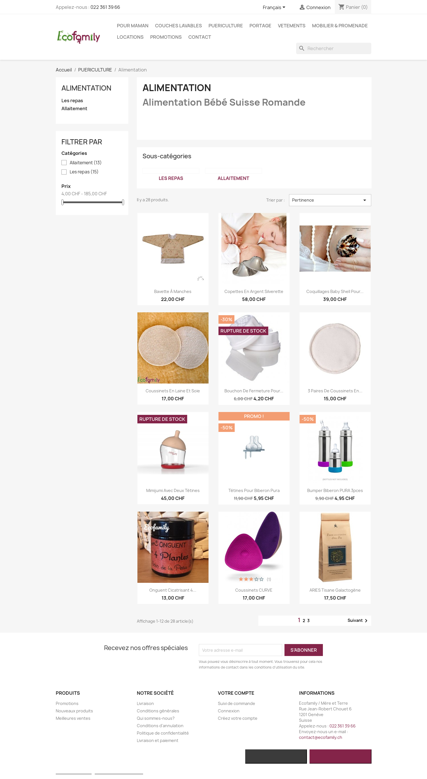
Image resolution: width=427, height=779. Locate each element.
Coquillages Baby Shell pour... (335, 291)
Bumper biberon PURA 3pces (335, 490)
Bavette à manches (172, 291)
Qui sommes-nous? (156, 718)
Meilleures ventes (73, 718)
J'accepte (340, 756)
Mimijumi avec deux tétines (173, 490)
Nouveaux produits (74, 711)
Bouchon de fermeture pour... (253, 390)
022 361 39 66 (105, 7)
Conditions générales (158, 711)
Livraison (145, 703)
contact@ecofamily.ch (320, 737)
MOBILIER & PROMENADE (340, 25)
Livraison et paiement (157, 740)
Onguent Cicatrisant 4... (172, 590)
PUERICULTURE (226, 25)
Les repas (72, 101)
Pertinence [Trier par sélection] (330, 200)
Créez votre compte (237, 718)
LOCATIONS (130, 37)
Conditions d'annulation (160, 725)
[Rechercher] (333, 48)
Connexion (229, 711)
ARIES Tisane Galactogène (335, 590)
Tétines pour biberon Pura (254, 490)
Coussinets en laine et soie (173, 390)
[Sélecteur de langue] (275, 7)
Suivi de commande (236, 703)
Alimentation (86, 88)
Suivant (359, 620)
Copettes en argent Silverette (253, 291)
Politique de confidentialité (163, 733)
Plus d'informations (74, 771)
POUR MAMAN (132, 25)
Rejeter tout (276, 756)
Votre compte (236, 693)
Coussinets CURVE (254, 590)
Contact (199, 37)
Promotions (166, 37)
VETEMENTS (292, 25)
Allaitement (74, 109)
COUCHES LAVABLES (178, 25)
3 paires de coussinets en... (335, 390)
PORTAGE (260, 25)
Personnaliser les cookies (119, 771)
